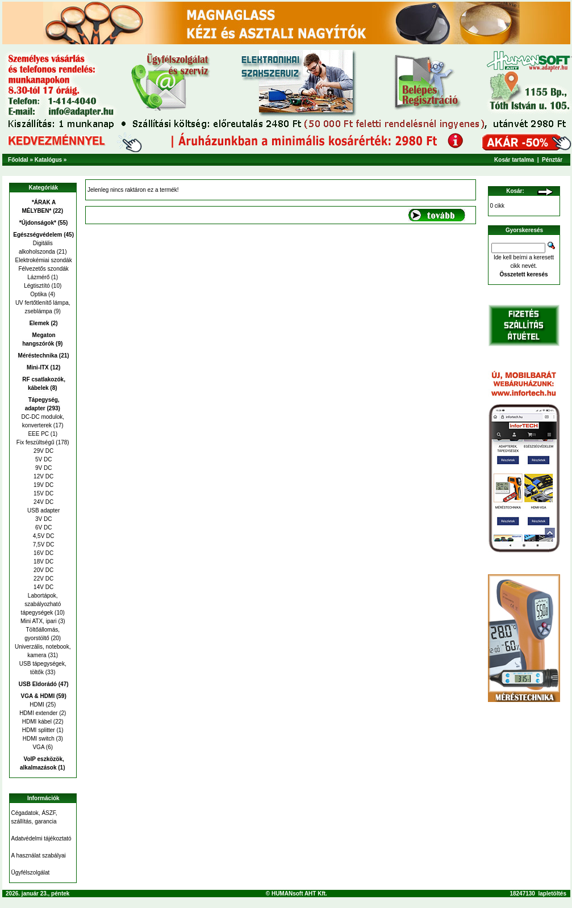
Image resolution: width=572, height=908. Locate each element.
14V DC (42, 587)
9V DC (43, 468)
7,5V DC (43, 544)
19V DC (42, 485)
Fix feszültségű (35, 442)
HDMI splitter (38, 730)
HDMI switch (39, 738)
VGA (38, 747)
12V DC (42, 476)
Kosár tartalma (514, 160)
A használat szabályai (38, 855)
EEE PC (38, 434)
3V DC (43, 519)
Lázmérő (38, 277)
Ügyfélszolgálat (30, 872)
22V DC (42, 578)
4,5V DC (43, 536)
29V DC (42, 451)
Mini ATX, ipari (38, 621)
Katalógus (48, 160)
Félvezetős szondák (43, 269)
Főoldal (18, 160)
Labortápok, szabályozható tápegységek (41, 604)
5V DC (43, 459)
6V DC (43, 527)
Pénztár (552, 160)
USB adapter (43, 510)
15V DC (42, 493)
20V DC (42, 570)
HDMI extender (38, 713)
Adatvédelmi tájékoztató (41, 838)
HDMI (37, 704)
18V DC (42, 561)
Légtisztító (37, 286)
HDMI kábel (37, 721)
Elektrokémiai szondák (43, 260)
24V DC (42, 502)
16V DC (42, 553)
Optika (38, 294)
